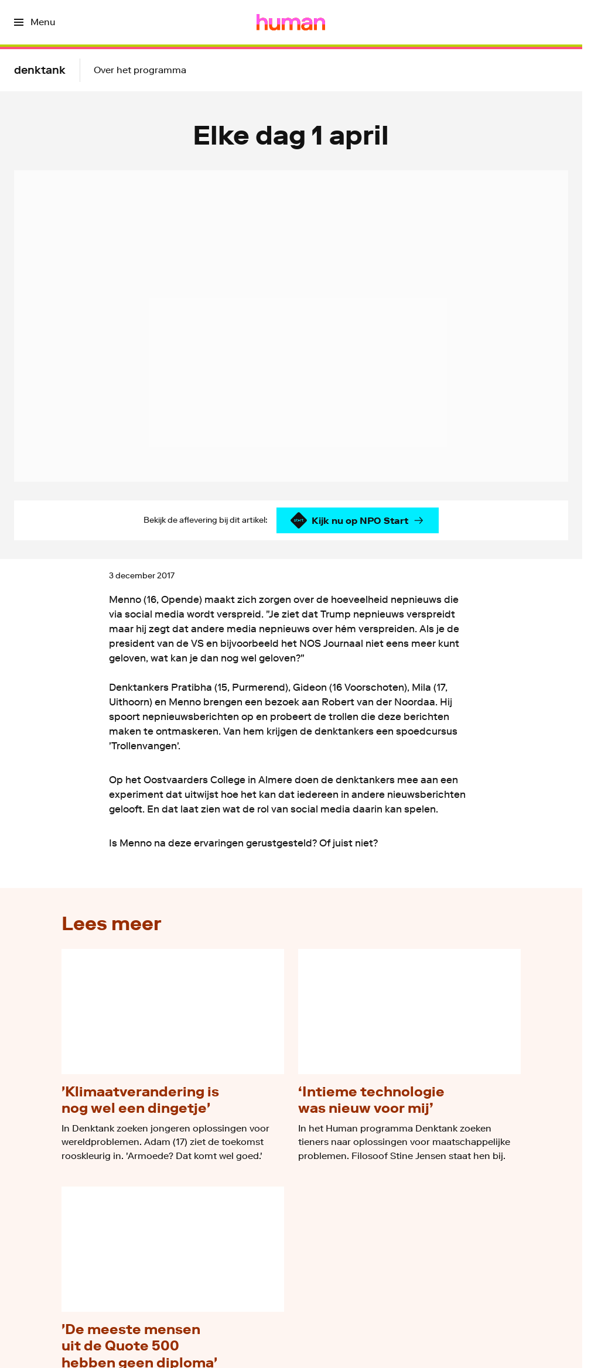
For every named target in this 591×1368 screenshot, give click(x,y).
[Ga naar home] (291, 22)
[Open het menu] (34, 22)
